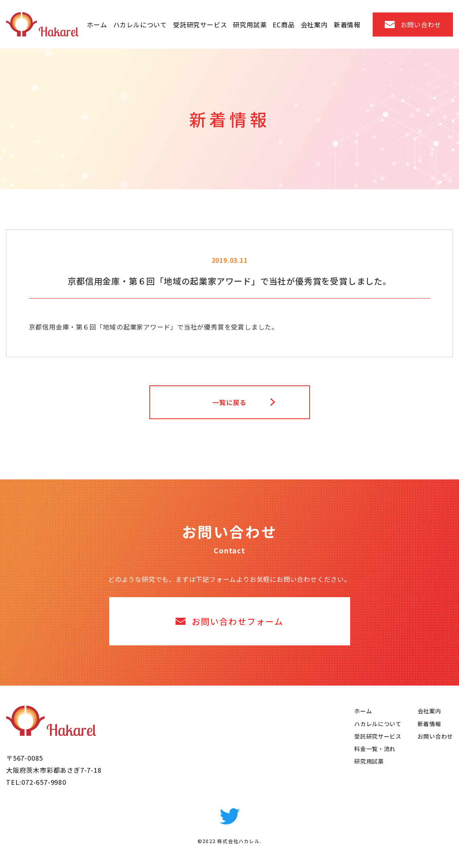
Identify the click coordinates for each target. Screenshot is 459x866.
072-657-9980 (43, 782)
